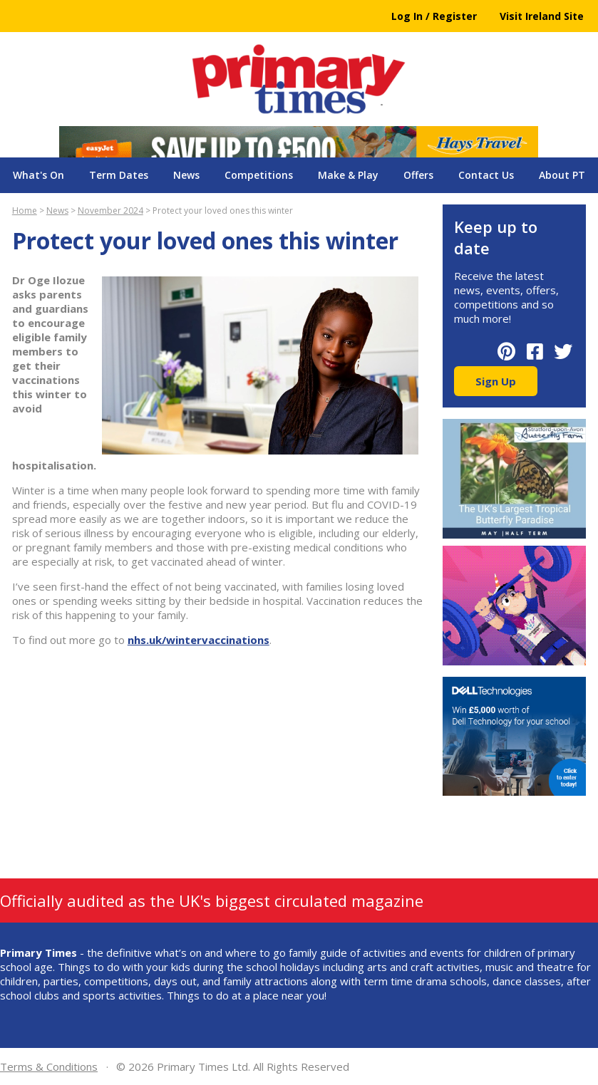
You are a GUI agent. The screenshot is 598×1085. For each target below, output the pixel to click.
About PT (562, 175)
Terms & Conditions (49, 1066)
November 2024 (110, 210)
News (186, 175)
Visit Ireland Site (542, 16)
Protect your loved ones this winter (223, 210)
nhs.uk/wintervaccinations (198, 640)
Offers (418, 175)
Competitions (259, 175)
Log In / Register (434, 16)
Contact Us (486, 175)
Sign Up (495, 381)
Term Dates (118, 175)
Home (24, 210)
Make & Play (348, 175)
